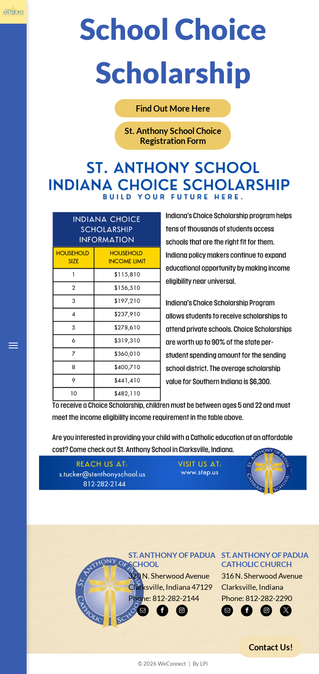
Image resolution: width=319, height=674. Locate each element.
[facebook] (162, 611)
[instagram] (182, 611)
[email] (143, 611)
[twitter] (286, 611)
